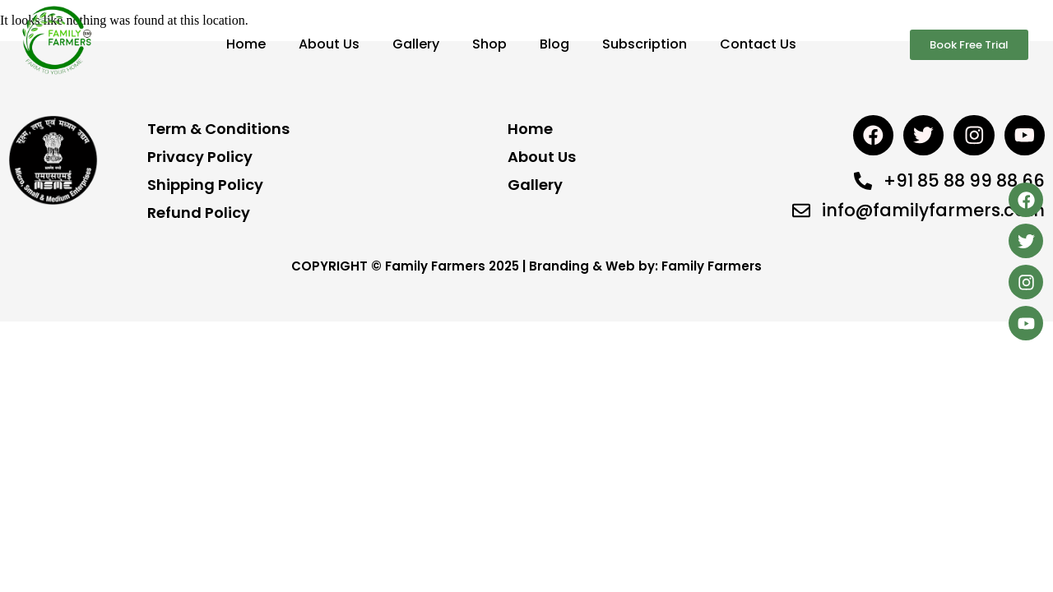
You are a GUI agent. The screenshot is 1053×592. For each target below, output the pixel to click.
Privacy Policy (200, 156)
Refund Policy (198, 212)
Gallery (415, 44)
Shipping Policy (205, 184)
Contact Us (758, 44)
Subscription (644, 44)
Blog (554, 44)
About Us (329, 44)
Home (246, 44)
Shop (489, 44)
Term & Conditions (218, 128)
